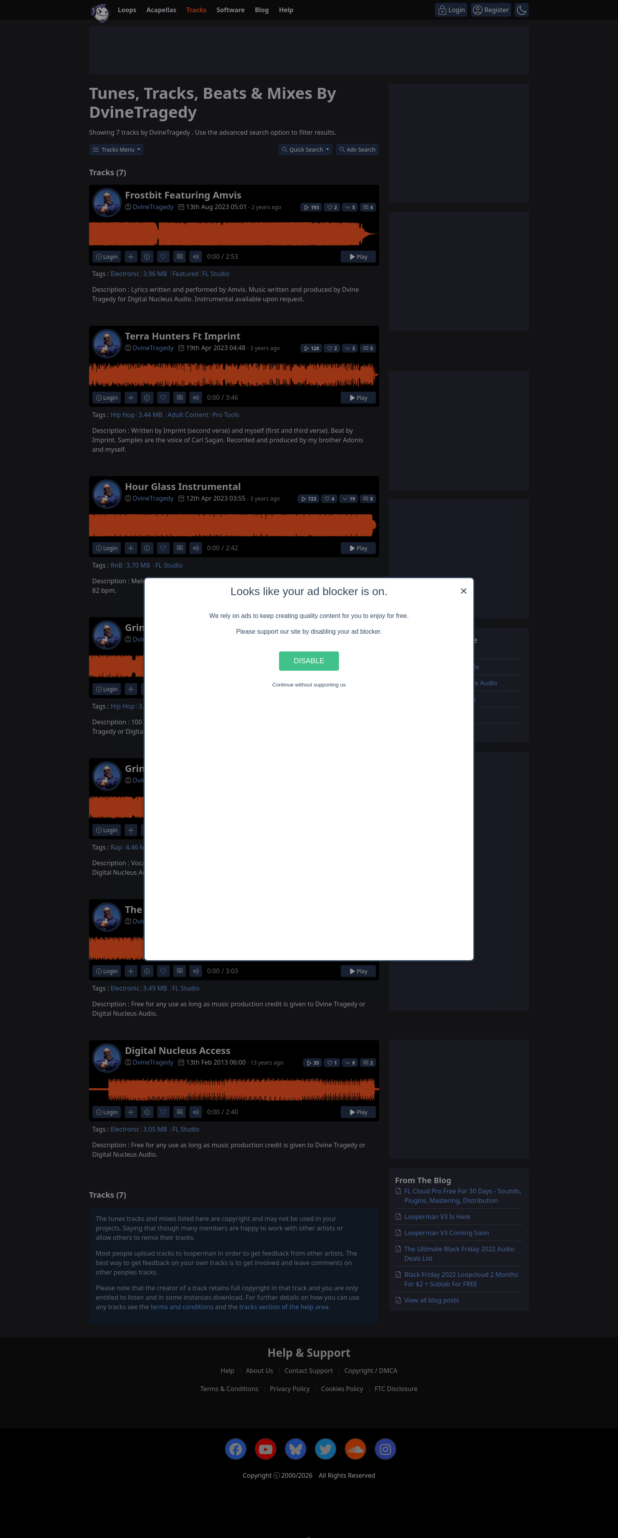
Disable (309, 661)
